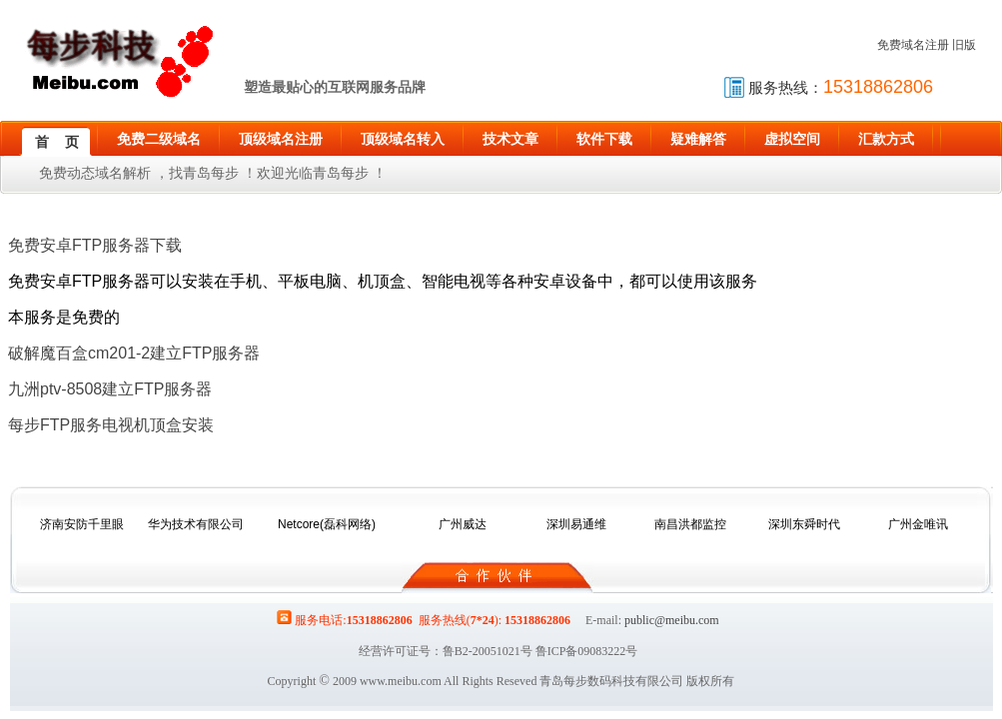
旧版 (964, 45)
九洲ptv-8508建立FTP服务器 (110, 388)
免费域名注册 (913, 45)
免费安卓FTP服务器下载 (95, 245)
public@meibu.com (671, 620)
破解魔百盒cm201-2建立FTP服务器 (134, 353)
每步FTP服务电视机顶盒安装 (111, 424)
